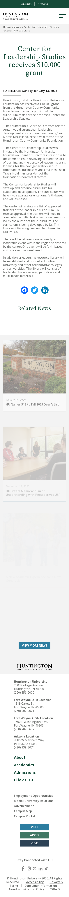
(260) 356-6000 (24, 692)
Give (34, 843)
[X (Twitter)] (34, 868)
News (17, 27)
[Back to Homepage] (34, 666)
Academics (24, 764)
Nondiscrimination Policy (26, 889)
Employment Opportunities (33, 796)
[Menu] (62, 16)
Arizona (43, 4)
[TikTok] (46, 868)
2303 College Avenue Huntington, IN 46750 (29, 687)
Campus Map (23, 811)
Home (7, 27)
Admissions (25, 772)
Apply (34, 835)
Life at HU (23, 779)
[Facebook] (23, 868)
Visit (34, 827)
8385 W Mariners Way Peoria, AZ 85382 (29, 742)
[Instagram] (28, 868)
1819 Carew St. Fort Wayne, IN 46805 (29, 705)
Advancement (24, 806)
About (20, 757)
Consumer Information (40, 886)
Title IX (55, 889)
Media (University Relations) (34, 801)
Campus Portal (24, 816)
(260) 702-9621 (24, 711)
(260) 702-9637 (24, 729)
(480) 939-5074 (24, 747)
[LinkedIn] (40, 868)
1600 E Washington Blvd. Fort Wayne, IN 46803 (31, 723)
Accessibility (35, 882)
